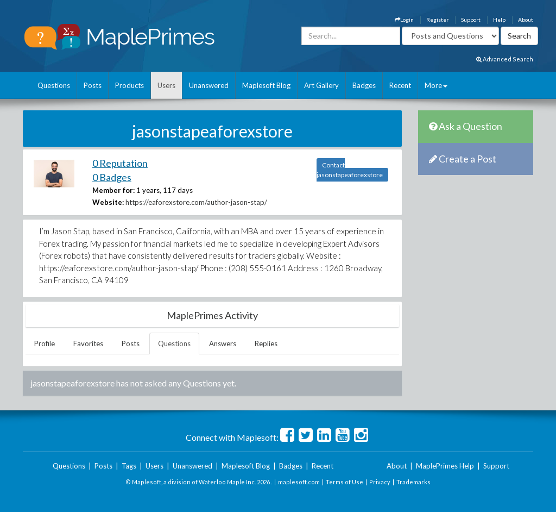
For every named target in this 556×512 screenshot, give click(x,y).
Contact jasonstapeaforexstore (350, 170)
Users (166, 85)
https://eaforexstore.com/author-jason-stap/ (196, 202)
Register (437, 19)
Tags (129, 465)
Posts (93, 85)
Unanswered (209, 85)
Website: (108, 202)
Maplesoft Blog (266, 85)
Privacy (379, 481)
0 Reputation (120, 163)
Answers (222, 343)
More (436, 85)
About (525, 19)
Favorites (88, 343)
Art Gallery (321, 85)
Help (499, 19)
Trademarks (413, 481)
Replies (266, 343)
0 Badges (111, 177)
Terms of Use (344, 481)
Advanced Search (504, 59)
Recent (400, 85)
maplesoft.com (299, 481)
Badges (364, 85)
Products (129, 85)
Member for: (113, 190)
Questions (53, 85)
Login (404, 19)
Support (471, 19)
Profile (44, 343)
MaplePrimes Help (445, 465)
